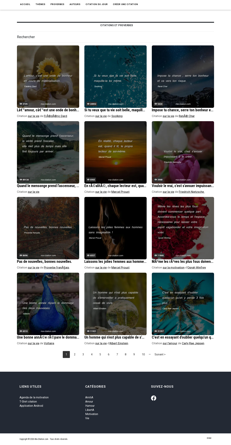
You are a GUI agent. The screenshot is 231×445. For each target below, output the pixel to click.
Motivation (91, 414)
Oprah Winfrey (196, 267)
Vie (87, 418)
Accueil (25, 4)
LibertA (89, 410)
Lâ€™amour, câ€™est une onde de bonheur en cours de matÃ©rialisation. (72, 110)
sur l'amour (170, 343)
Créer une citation (125, 4)
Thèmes (40, 4)
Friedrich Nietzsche (192, 191)
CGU (209, 438)
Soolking (117, 116)
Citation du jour (97, 4)
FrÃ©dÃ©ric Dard (55, 116)
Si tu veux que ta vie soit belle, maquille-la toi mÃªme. (125, 110)
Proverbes (57, 4)
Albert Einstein (118, 343)
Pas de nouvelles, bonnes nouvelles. (44, 261)
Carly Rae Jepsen (193, 343)
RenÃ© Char (187, 116)
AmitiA (89, 397)
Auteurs (75, 4)
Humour (90, 405)
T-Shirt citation (28, 401)
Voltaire (49, 343)
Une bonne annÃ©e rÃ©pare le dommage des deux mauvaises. (65, 337)
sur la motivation (173, 267)
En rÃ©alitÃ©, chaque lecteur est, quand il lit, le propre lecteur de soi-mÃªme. (144, 186)
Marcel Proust (120, 191)
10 (143, 354)
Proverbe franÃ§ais (56, 267)
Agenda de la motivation (34, 397)
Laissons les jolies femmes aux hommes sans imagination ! (129, 261)
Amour (89, 401)
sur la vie (33, 116)
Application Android (31, 405)
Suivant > (160, 354)
